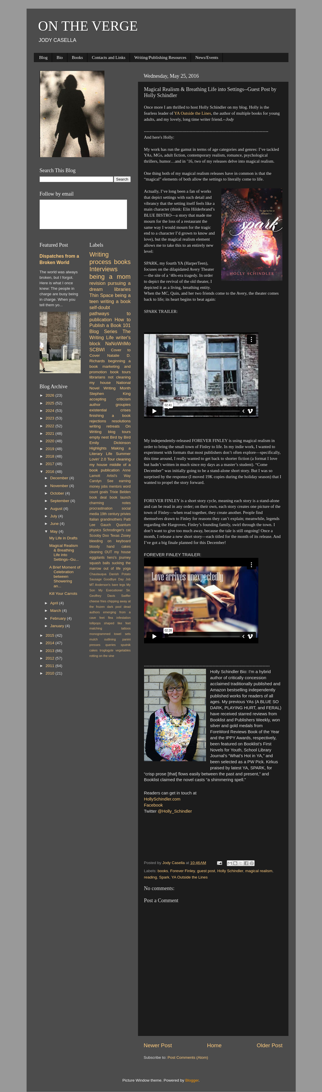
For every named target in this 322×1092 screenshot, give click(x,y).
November (59, 486)
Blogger (192, 1080)
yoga (126, 569)
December (59, 478)
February (58, 618)
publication (110, 470)
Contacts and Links (108, 57)
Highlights (97, 448)
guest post (206, 871)
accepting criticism (110, 399)
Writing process (100, 258)
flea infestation (119, 617)
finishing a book (110, 415)
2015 (50, 635)
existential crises (110, 410)
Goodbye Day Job (117, 579)
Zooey (126, 536)
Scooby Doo (99, 536)
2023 (50, 418)
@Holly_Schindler (175, 811)
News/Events (206, 57)
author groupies (110, 404)
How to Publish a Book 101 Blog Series (110, 325)
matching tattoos (110, 628)
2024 (50, 410)
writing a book (115, 301)
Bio (59, 57)
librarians (97, 377)
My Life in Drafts (63, 538)
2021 (50, 433)
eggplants (97, 558)
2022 (50, 426)
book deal (98, 497)
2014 (50, 643)
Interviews (103, 269)
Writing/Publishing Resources (160, 57)
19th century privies (115, 514)
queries (110, 645)
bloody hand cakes (110, 547)
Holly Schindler (230, 871)
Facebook (153, 805)
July (54, 516)
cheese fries (97, 601)
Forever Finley (182, 871)
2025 (50, 403)
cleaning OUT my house (110, 552)
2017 (50, 464)
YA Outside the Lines (192, 113)
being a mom (110, 276)
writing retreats (104, 426)
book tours (120, 372)
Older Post (269, 1045)
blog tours (119, 432)
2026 (50, 395)
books (163, 871)
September (60, 501)
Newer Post (158, 1045)
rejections (97, 421)
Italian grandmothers (105, 519)
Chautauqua (97, 574)
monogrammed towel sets (110, 634)
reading (150, 877)
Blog (43, 57)
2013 (50, 651)
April (54, 603)
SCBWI (97, 349)
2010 (50, 673)
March (56, 610)
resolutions (121, 421)
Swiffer (126, 595)
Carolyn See (101, 481)
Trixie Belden (120, 492)
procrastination (101, 508)
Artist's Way (119, 476)
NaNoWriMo (118, 343)
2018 (50, 456)
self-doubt (99, 307)
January (57, 626)
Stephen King (110, 393)
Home (214, 1045)
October (57, 493)
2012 (50, 658)
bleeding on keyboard (110, 541)
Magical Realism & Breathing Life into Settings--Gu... (64, 552)
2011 (50, 666)
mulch (93, 639)
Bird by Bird (120, 437)
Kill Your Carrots (63, 593)
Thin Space (101, 295)
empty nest (99, 437)
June (55, 523)
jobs (104, 486)
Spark (164, 877)
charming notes (110, 503)
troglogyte (106, 650)
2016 (50, 471)
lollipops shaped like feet (110, 623)
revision (97, 283)
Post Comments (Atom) (188, 1057)
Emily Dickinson (110, 443)
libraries (122, 289)
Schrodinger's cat (116, 530)
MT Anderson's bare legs (107, 584)
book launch (120, 497)
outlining (110, 639)
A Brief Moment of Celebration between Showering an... (64, 576)
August (57, 508)
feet (102, 617)
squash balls (99, 563)
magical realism (259, 871)
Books (77, 57)
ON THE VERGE (88, 26)
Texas (114, 536)
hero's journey (118, 558)
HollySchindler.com (162, 799)
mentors (115, 486)
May (54, 531)
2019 (50, 449)
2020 (50, 441)
